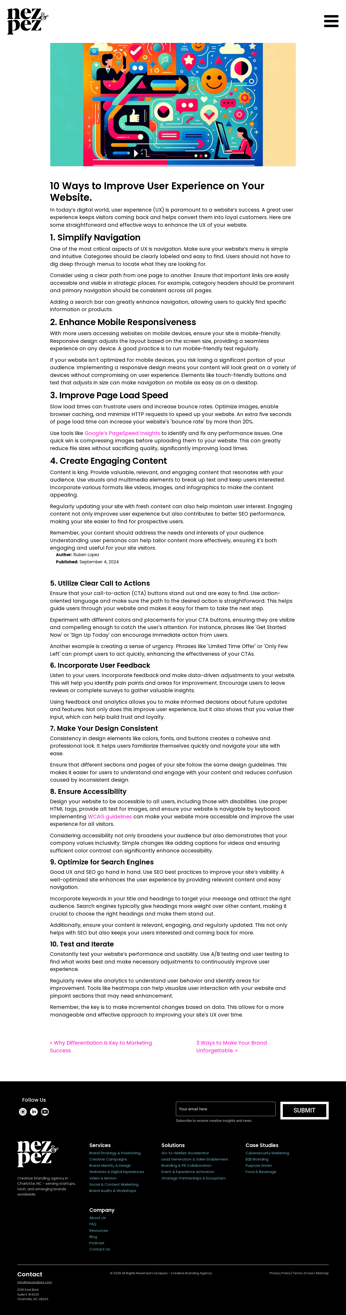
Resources (98, 1230)
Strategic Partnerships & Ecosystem (193, 1178)
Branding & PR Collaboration (186, 1165)
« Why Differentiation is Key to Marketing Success (101, 1046)
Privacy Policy (280, 1273)
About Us (97, 1217)
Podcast (97, 1242)
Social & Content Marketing (113, 1184)
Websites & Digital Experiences (116, 1171)
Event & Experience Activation (187, 1171)
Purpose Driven (259, 1165)
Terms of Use (303, 1273)
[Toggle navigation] (331, 21)
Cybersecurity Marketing (267, 1152)
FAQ (92, 1223)
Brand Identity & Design (110, 1165)
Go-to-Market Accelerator (185, 1152)
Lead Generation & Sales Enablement (194, 1159)
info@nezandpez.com (34, 1282)
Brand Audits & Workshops (112, 1190)
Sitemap (322, 1273)
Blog (93, 1236)
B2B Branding (257, 1159)
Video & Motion (103, 1178)
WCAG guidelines (110, 816)
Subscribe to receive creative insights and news (214, 1121)
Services (100, 1145)
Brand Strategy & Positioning (115, 1152)
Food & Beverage (261, 1171)
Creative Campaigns (108, 1159)
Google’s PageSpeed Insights (122, 433)
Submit (304, 1110)
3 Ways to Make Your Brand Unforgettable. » (231, 1046)
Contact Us (99, 1249)
